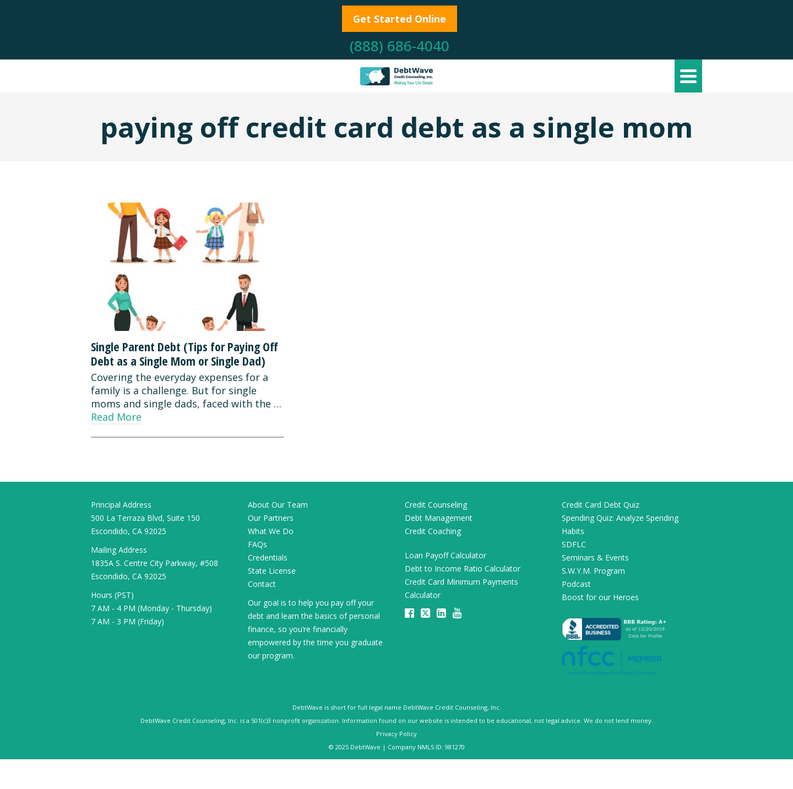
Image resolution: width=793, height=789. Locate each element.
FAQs (257, 544)
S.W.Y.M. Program (593, 570)
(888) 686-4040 (399, 46)
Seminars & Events (595, 557)
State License (272, 570)
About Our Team (278, 504)
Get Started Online (399, 18)
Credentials (267, 557)
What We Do (271, 531)
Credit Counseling (436, 504)
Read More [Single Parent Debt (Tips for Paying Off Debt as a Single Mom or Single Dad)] (116, 416)
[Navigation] (688, 75)
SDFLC (574, 544)
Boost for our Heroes (600, 597)
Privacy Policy (396, 734)
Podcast (576, 584)
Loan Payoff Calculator (445, 555)
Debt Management (438, 518)
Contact (262, 584)
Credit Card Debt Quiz (600, 504)
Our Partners (271, 518)
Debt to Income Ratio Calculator (462, 568)
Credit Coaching (433, 531)
